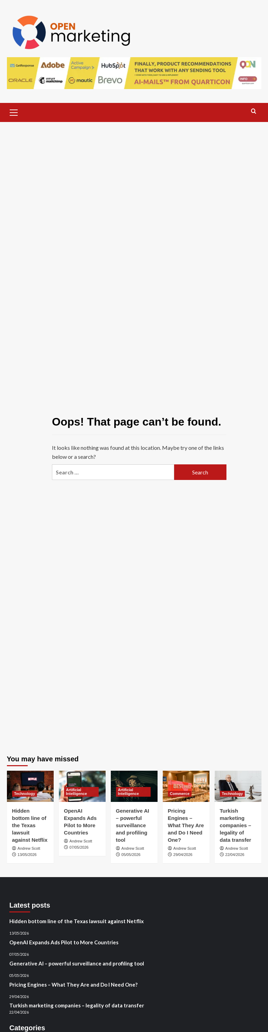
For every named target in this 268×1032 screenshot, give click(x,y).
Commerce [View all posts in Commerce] (180, 794)
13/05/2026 (27, 854)
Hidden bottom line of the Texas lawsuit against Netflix (30, 825)
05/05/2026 (131, 854)
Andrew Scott (29, 848)
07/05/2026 (79, 847)
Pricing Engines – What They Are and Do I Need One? (186, 825)
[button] (14, 111)
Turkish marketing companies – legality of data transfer (235, 825)
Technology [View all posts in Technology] (24, 794)
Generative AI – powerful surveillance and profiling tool (132, 825)
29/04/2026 (183, 854)
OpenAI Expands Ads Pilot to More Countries (63, 942)
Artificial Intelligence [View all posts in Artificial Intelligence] (76, 792)
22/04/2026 (234, 854)
